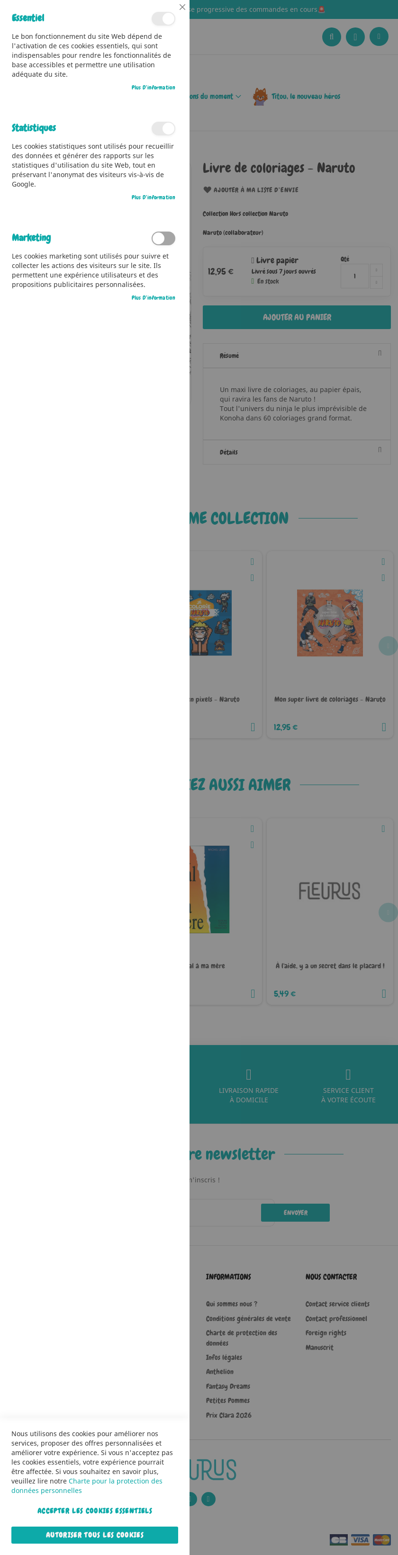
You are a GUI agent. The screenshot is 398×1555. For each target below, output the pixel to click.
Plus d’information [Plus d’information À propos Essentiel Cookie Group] (153, 87)
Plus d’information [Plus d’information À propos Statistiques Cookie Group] (153, 197)
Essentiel (163, 19)
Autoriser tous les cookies (95, 1535)
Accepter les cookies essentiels (94, 1511)
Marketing (163, 238)
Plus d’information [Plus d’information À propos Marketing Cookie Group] (153, 298)
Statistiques (163, 128)
